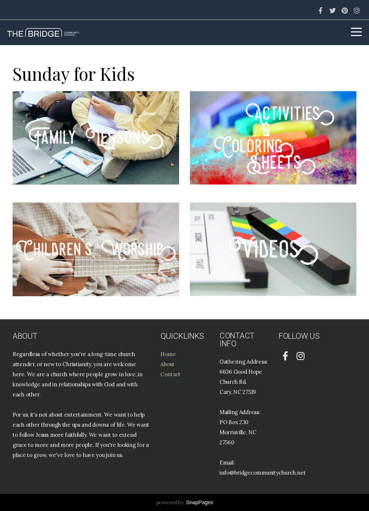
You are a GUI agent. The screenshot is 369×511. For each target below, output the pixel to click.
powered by (184, 502)
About (167, 364)
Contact (170, 374)
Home (168, 354)
